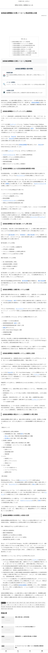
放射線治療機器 (35, 103)
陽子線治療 (11, 236)
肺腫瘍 (7, 184)
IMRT (32, 129)
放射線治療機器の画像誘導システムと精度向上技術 (24, 51)
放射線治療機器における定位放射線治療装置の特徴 (24, 45)
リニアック (13, 125)
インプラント (34, 400)
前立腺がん (7, 439)
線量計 (4, 329)
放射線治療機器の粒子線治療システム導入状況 (23, 47)
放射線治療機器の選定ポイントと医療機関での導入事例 (25, 54)
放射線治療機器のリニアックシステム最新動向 (23, 43)
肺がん (6, 437)
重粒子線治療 (31, 236)
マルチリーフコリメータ (9, 156)
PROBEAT (22, 236)
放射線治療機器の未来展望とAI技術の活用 (21, 56)
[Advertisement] (24, 26)
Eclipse (9, 301)
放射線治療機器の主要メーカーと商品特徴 (20, 41)
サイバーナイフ (21, 176)
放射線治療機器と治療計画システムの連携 (22, 49)
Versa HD (13, 137)
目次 (22, 39)
